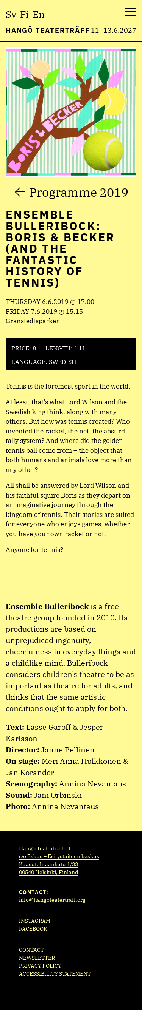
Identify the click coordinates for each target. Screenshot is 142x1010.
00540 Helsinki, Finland (48, 872)
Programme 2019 (78, 192)
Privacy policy (40, 965)
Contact (31, 950)
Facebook (33, 928)
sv (11, 14)
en (39, 14)
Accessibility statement (55, 973)
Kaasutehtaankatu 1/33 (48, 864)
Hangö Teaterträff (48, 30)
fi (24, 14)
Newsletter (37, 957)
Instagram (34, 920)
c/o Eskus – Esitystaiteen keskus (59, 856)
